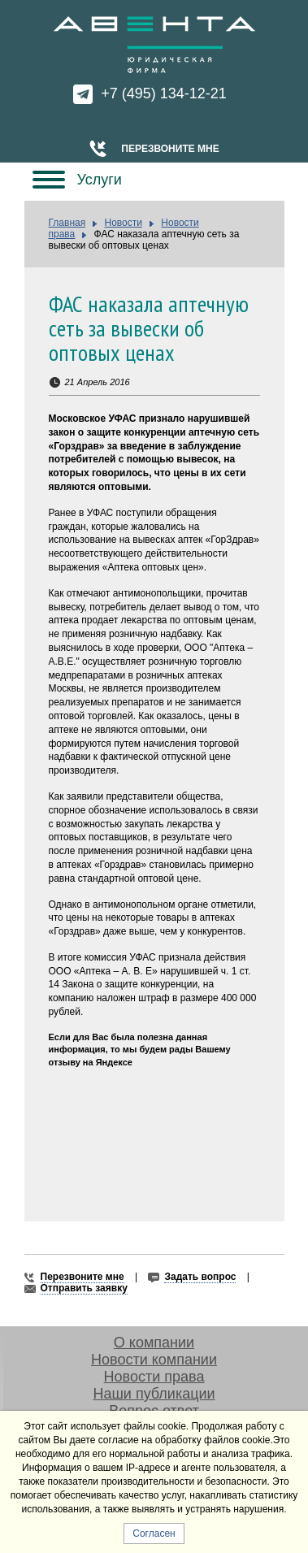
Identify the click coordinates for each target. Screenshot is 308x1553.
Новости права (154, 1377)
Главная (67, 222)
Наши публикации (154, 1394)
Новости (123, 222)
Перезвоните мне (170, 148)
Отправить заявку (84, 1288)
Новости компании (154, 1359)
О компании (154, 1342)
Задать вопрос (200, 1276)
